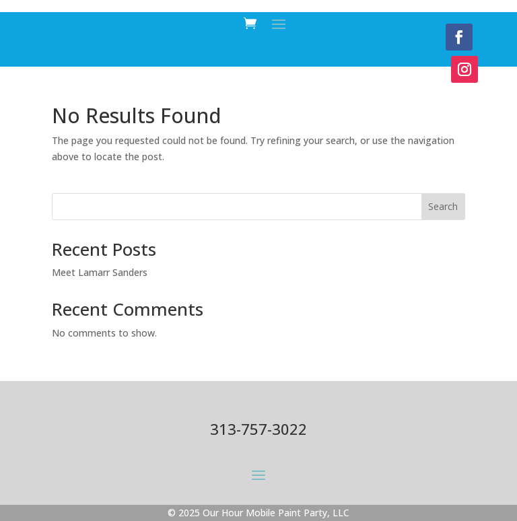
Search (443, 206)
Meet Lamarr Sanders (99, 272)
